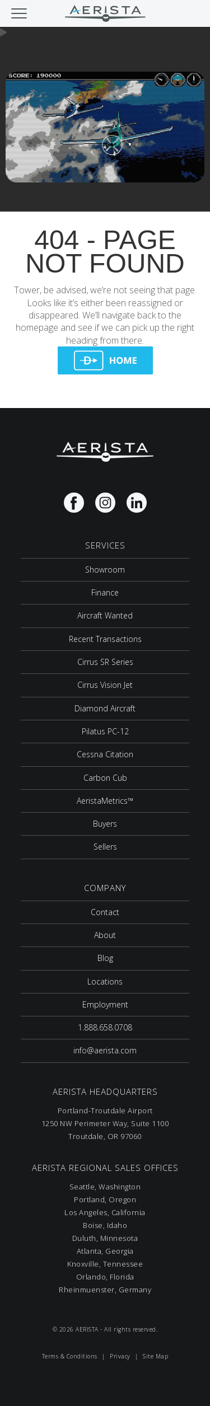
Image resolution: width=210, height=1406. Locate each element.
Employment (105, 1004)
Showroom (105, 569)
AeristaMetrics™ (105, 800)
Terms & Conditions (69, 1356)
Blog (105, 958)
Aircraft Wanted (105, 615)
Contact (105, 912)
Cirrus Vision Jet (105, 684)
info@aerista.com (105, 1050)
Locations (105, 981)
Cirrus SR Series (105, 662)
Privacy (120, 1356)
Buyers (105, 823)
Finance (105, 592)
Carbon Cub (105, 777)
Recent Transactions (105, 639)
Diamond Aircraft (105, 708)
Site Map (155, 1356)
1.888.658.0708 (105, 1027)
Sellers (105, 846)
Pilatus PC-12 (105, 731)
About (105, 935)
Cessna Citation (105, 754)
